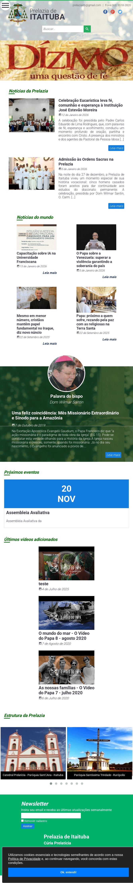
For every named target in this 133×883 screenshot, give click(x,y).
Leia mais (116, 148)
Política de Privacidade (24, 859)
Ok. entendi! (69, 872)
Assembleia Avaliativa (28, 512)
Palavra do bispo (66, 396)
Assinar (27, 826)
